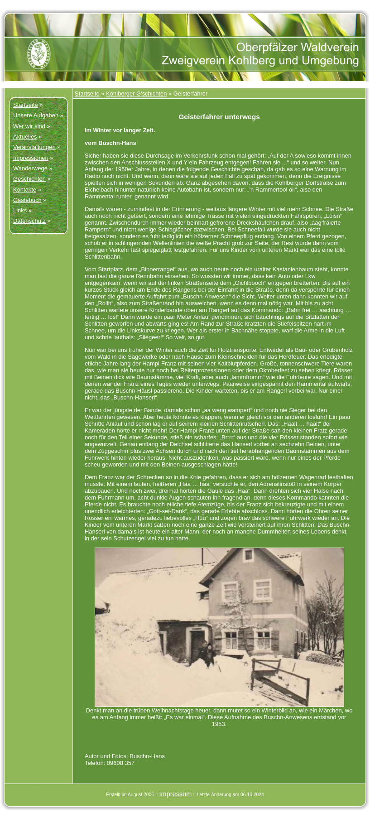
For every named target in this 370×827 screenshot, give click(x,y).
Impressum (175, 794)
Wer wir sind (29, 126)
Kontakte (24, 189)
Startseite (25, 104)
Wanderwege (30, 168)
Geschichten (29, 178)
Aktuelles (25, 136)
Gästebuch (27, 200)
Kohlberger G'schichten (136, 93)
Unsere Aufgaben (35, 115)
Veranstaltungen (34, 147)
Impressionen (30, 157)
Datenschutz (29, 220)
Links (20, 210)
